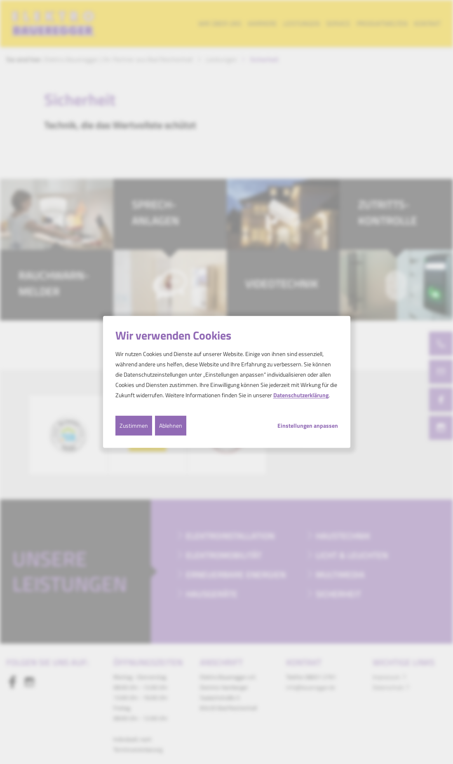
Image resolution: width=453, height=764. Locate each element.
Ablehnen (170, 425)
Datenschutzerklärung (301, 395)
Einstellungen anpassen (307, 425)
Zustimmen (134, 425)
